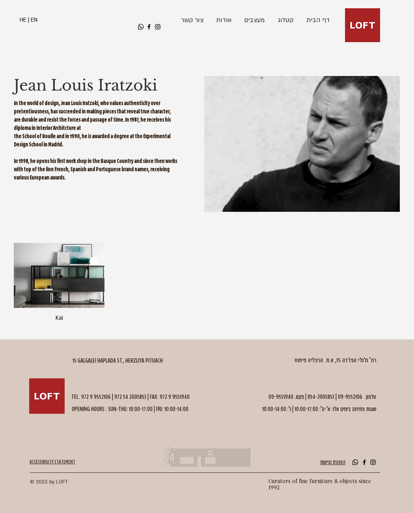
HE (23, 20)
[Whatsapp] (140, 26)
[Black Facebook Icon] (149, 26)
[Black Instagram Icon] (157, 26)
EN (34, 20)
